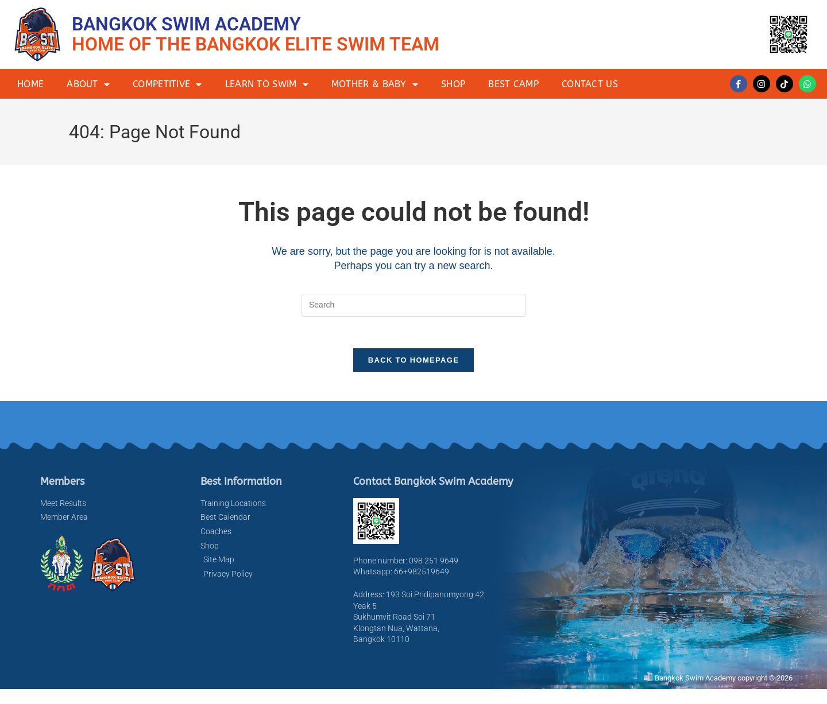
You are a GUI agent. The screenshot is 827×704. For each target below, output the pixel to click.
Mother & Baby (374, 84)
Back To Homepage (413, 363)
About (88, 84)
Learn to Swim (266, 84)
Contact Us (590, 84)
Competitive (167, 84)
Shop (453, 84)
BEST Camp (513, 84)
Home (30, 84)
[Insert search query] (413, 305)
